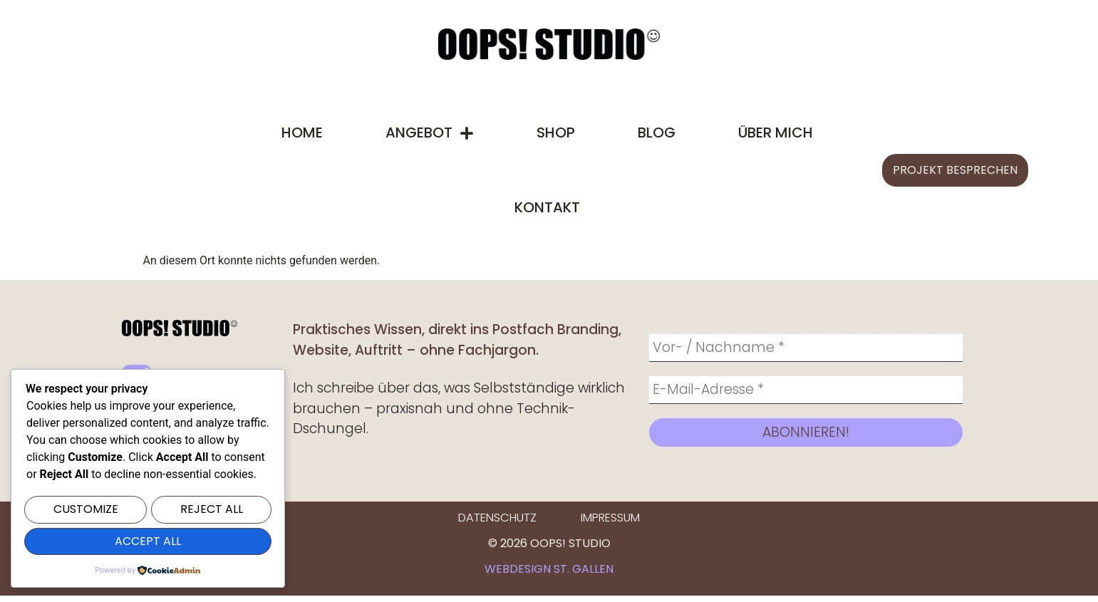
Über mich (775, 132)
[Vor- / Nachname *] (806, 349)
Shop (556, 132)
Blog (656, 132)
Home (302, 132)
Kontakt (547, 207)
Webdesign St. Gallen (549, 575)
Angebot (429, 133)
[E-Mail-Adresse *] (806, 394)
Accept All (148, 542)
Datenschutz (498, 525)
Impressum (609, 525)
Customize (85, 511)
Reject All (211, 511)
